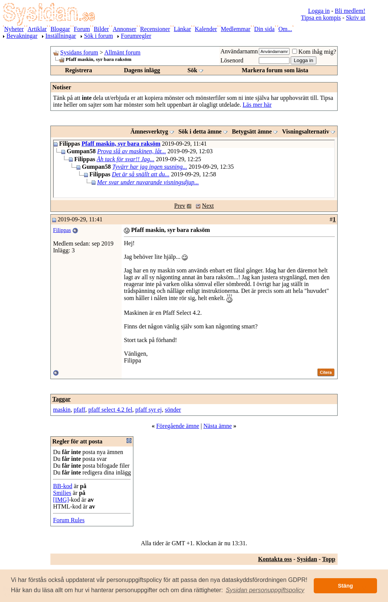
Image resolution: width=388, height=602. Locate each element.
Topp (328, 559)
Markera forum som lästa (275, 70)
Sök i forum (98, 36)
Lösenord (232, 60)
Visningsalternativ (305, 131)
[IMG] (61, 499)
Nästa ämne (217, 426)
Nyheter (14, 29)
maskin (61, 409)
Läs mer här (256, 104)
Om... (285, 29)
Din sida (264, 29)
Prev (179, 205)
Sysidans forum (79, 52)
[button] (265, 590)
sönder (173, 409)
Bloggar (60, 29)
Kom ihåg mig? (314, 51)
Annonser (124, 29)
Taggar (61, 399)
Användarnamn (239, 51)
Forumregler (136, 36)
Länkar (182, 29)
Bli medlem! (350, 11)
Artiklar (37, 29)
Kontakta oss (275, 559)
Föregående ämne (177, 426)
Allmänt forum (122, 52)
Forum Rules (68, 520)
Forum (82, 29)
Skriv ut (355, 17)
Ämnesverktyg (149, 131)
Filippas (62, 230)
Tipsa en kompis (321, 17)
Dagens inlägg (142, 70)
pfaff (79, 409)
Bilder (101, 29)
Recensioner (155, 29)
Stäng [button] (345, 586)
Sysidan (307, 559)
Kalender (206, 29)
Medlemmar (235, 29)
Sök (192, 70)
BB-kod (62, 486)
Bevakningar (22, 36)
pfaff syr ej (148, 409)
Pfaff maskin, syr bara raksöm (120, 143)
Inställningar (60, 36)
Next (208, 205)
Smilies (62, 493)
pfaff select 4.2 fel (110, 409)
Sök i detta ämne (200, 131)
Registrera (78, 70)
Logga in (319, 11)
